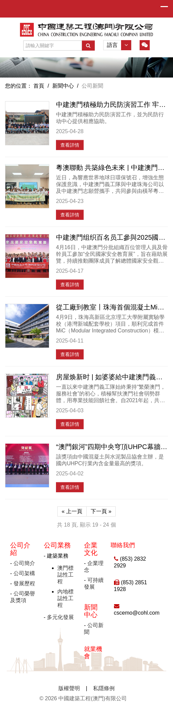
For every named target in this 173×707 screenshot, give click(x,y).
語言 (119, 45)
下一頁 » (101, 511)
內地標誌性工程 (65, 598)
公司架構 (24, 573)
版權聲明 (69, 688)
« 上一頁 (72, 511)
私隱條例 (104, 688)
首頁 (38, 86)
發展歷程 (24, 583)
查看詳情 (69, 145)
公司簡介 (24, 563)
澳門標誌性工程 (65, 574)
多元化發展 (60, 617)
